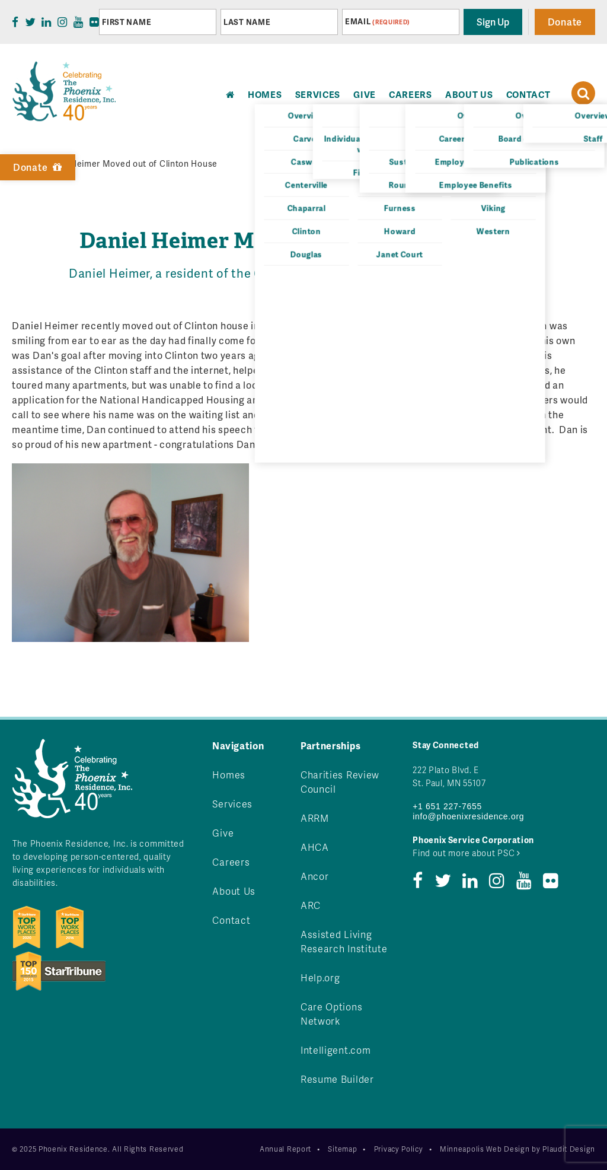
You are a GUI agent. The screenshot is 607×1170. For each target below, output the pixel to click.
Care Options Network (331, 1014)
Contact (528, 94)
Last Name (246, 22)
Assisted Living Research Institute (344, 941)
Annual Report (285, 1149)
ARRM (315, 818)
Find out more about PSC (466, 853)
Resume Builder (337, 1079)
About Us (469, 94)
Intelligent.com (336, 1050)
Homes (228, 774)
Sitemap (342, 1149)
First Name (126, 22)
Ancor (315, 876)
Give (364, 94)
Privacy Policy (398, 1149)
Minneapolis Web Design (484, 1149)
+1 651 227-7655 (447, 806)
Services (318, 94)
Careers (410, 94)
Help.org (320, 977)
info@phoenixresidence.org (468, 816)
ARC (311, 905)
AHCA (315, 847)
